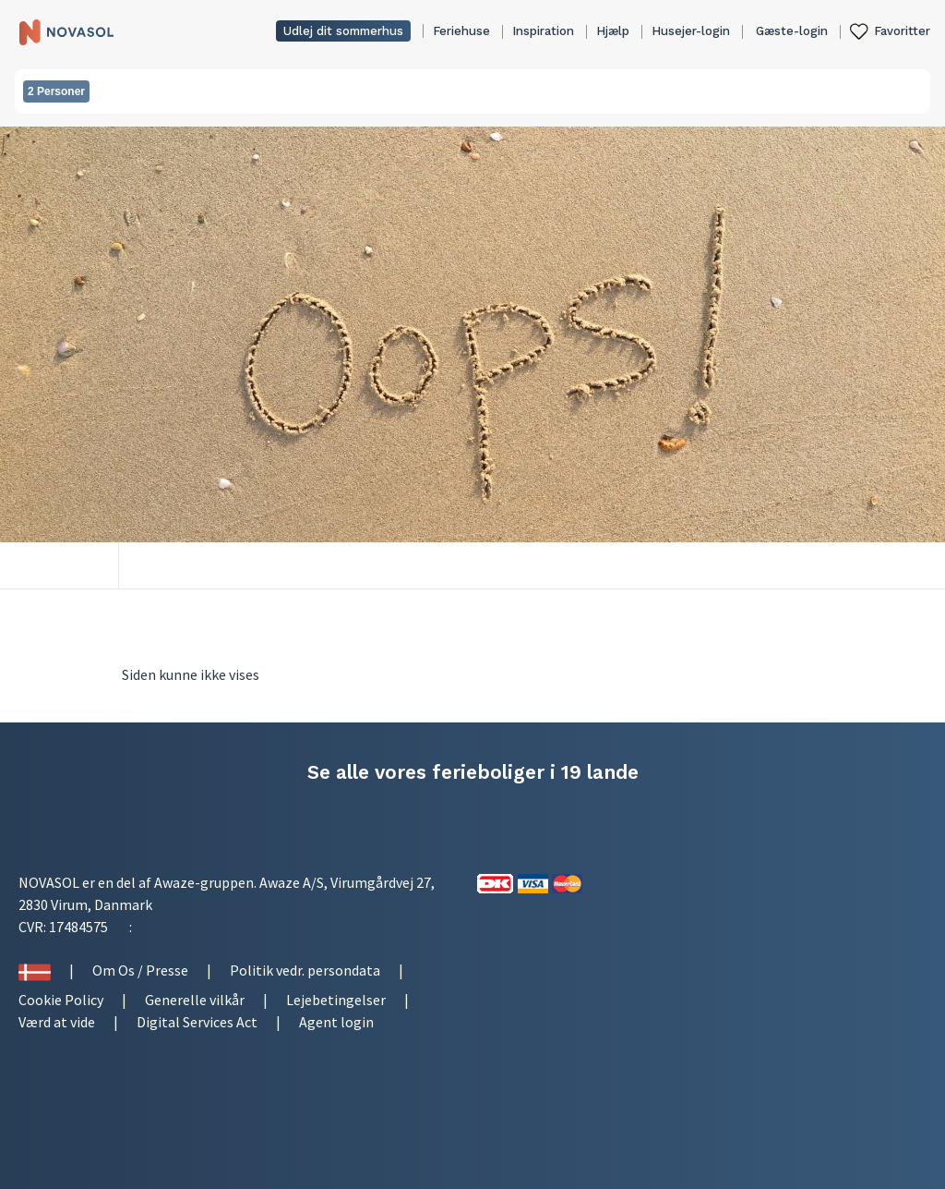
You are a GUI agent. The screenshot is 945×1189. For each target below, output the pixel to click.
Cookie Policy (60, 999)
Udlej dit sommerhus (343, 31)
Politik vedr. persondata (305, 970)
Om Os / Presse (140, 970)
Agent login (336, 1022)
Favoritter (902, 31)
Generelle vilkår (195, 999)
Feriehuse (461, 31)
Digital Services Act (197, 1022)
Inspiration (543, 31)
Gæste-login (792, 31)
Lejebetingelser (336, 999)
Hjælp (612, 31)
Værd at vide (56, 1022)
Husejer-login (691, 31)
